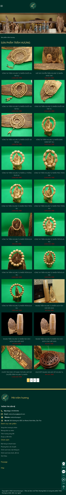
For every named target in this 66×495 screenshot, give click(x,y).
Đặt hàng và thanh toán (8, 444)
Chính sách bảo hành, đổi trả (10, 453)
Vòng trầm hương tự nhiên (9, 427)
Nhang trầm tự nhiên (7, 430)
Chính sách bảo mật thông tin (10, 450)
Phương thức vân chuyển (8, 447)
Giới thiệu (4, 456)
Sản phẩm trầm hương (8, 37)
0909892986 (65, 6)
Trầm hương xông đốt (7, 434)
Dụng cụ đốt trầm (6, 437)
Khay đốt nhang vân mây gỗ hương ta (49, 372)
